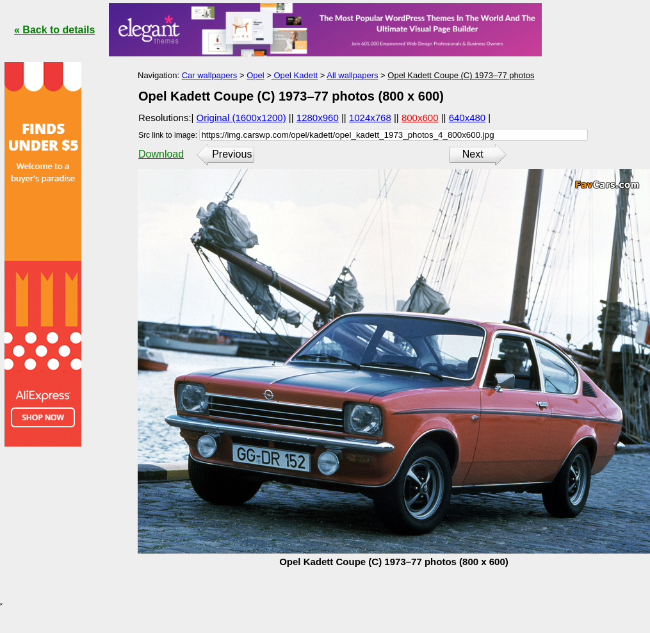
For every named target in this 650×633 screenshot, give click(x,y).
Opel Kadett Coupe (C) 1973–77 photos (460, 75)
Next (472, 154)
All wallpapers (352, 75)
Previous (232, 154)
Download (161, 154)
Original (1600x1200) (241, 117)
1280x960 (318, 117)
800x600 (420, 117)
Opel (255, 75)
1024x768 (370, 117)
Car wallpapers (210, 75)
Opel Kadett (295, 75)
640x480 (467, 117)
